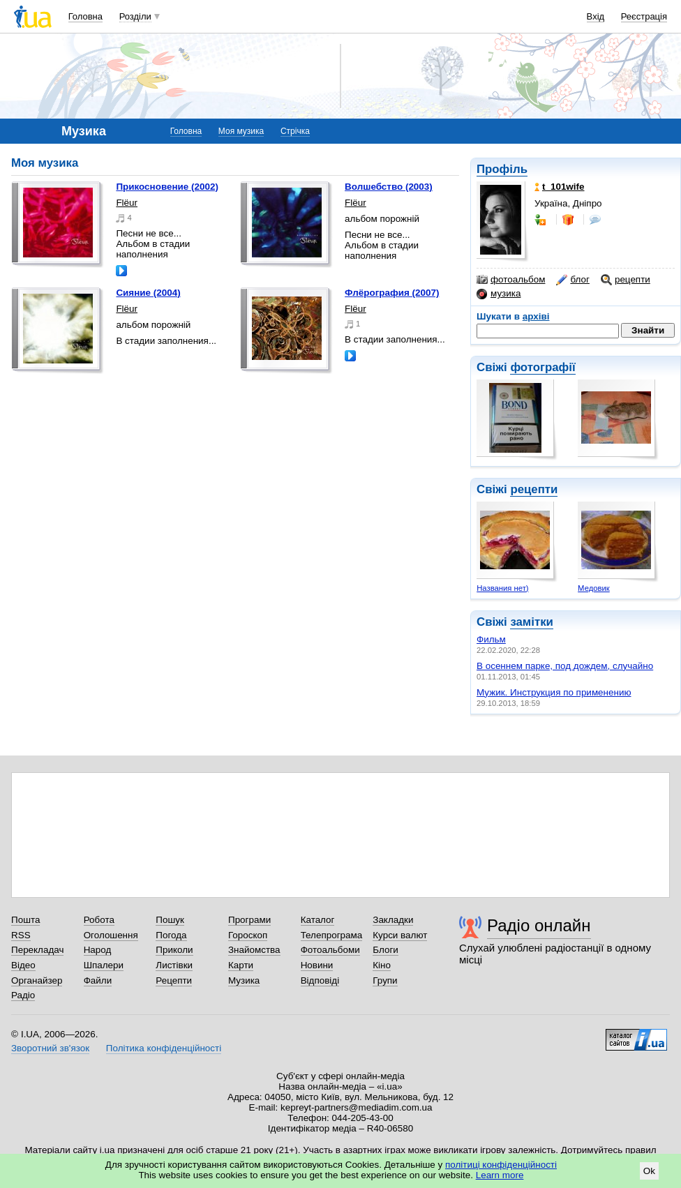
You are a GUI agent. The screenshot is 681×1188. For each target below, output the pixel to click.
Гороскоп (247, 935)
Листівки (174, 965)
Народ (98, 950)
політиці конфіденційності (501, 1164)
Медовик (594, 588)
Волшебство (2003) (389, 186)
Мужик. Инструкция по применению (554, 692)
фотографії (542, 367)
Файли (98, 980)
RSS (21, 935)
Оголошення (111, 935)
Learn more (500, 1175)
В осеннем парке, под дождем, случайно (565, 666)
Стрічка (295, 131)
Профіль (502, 169)
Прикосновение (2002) (167, 186)
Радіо (23, 995)
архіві (536, 316)
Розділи (135, 16)
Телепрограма (332, 935)
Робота (99, 920)
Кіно (382, 965)
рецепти (625, 279)
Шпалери (104, 965)
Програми (249, 920)
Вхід (596, 16)
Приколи (174, 950)
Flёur (126, 202)
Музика (244, 980)
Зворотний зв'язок (50, 1048)
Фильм (491, 639)
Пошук (170, 920)
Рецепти (174, 980)
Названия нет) (502, 588)
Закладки (393, 920)
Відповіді (320, 980)
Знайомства (254, 950)
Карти (240, 965)
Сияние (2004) (148, 292)
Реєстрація (644, 16)
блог (572, 279)
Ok (649, 1171)
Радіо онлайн (539, 925)
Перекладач (37, 950)
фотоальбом (511, 279)
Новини (317, 965)
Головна (85, 16)
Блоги (385, 950)
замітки (531, 622)
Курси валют (400, 935)
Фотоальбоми (330, 950)
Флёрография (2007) (392, 292)
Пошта (25, 920)
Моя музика (241, 131)
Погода (171, 935)
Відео (23, 965)
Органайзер (36, 980)
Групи (385, 980)
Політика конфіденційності (163, 1048)
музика (499, 293)
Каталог (318, 920)
